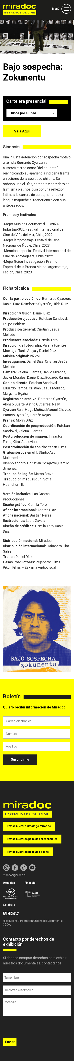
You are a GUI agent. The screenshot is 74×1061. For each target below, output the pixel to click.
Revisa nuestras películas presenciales (32, 839)
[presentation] (33, 1028)
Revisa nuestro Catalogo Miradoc (29, 826)
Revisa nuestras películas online (28, 851)
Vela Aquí (22, 131)
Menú (55, 8)
